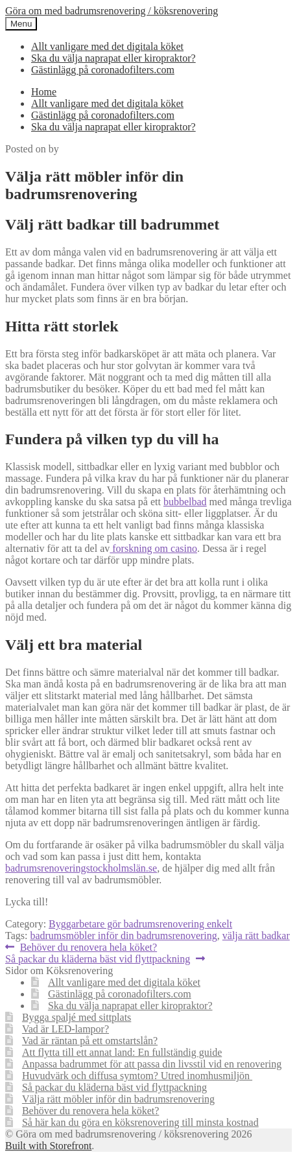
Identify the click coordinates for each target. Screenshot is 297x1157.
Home (43, 91)
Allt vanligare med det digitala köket (107, 46)
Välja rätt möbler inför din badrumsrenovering (118, 1098)
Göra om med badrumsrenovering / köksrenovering (111, 10)
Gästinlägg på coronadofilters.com (102, 69)
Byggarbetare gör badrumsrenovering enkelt (140, 923)
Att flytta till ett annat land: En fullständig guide (122, 1052)
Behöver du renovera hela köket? (88, 947)
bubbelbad (185, 501)
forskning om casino (153, 548)
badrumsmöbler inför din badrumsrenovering (123, 935)
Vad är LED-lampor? (65, 1028)
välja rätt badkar (256, 935)
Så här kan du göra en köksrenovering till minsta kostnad (140, 1122)
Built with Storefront (48, 1145)
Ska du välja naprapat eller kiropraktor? (113, 58)
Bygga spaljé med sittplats (76, 1017)
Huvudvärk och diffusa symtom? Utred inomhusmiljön (137, 1075)
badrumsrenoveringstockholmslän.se (81, 868)
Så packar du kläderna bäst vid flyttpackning (97, 958)
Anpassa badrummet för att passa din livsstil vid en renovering (151, 1063)
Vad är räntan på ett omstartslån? (90, 1040)
